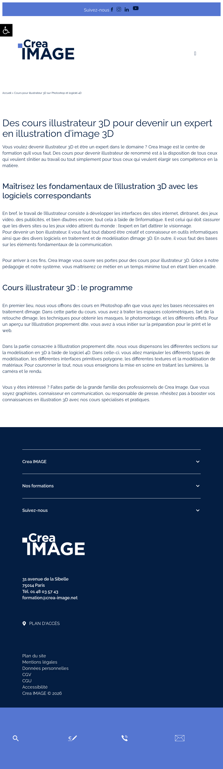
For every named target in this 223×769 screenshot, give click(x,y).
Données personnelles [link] (45, 668)
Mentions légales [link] (39, 662)
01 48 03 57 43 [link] (44, 591)
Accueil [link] (6, 93)
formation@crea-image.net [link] (50, 597)
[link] (6, 30)
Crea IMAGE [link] (34, 461)
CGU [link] (27, 680)
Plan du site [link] (34, 655)
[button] (195, 54)
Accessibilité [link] (35, 687)
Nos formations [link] (38, 485)
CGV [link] (26, 674)
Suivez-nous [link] (35, 510)
